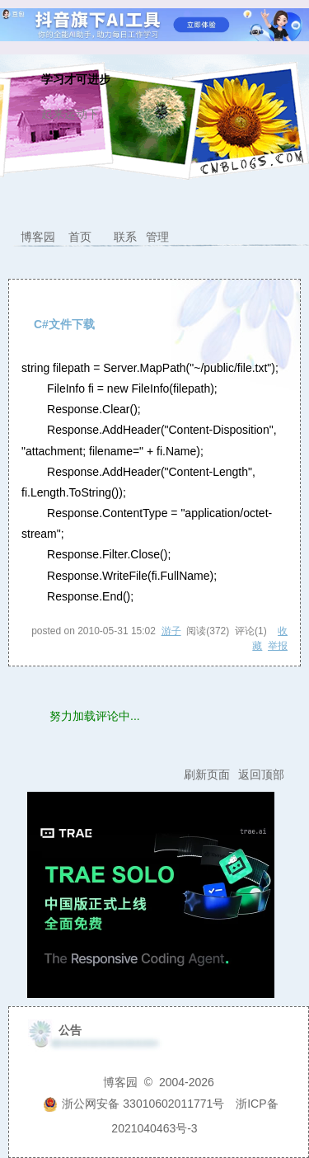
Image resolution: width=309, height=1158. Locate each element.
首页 (79, 236)
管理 (157, 236)
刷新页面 (207, 774)
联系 (125, 236)
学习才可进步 (75, 80)
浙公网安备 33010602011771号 (133, 1103)
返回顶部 (261, 774)
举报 (278, 646)
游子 (171, 631)
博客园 (38, 236)
